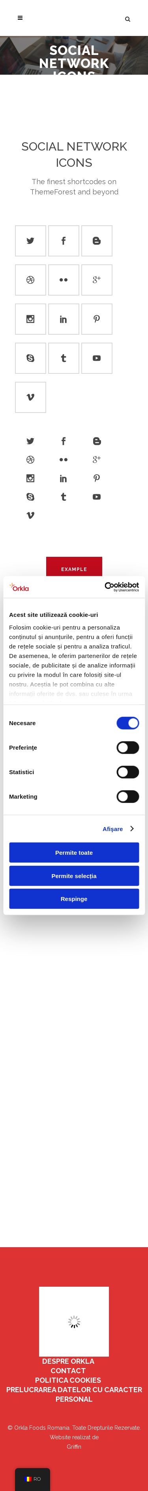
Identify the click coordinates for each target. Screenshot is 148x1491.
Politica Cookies (68, 1380)
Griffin (74, 1447)
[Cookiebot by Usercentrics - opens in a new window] (105, 587)
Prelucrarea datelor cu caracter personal (74, 1394)
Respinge (74, 898)
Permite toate (74, 852)
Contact (68, 1371)
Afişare (113, 828)
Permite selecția (73, 875)
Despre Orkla (68, 1361)
